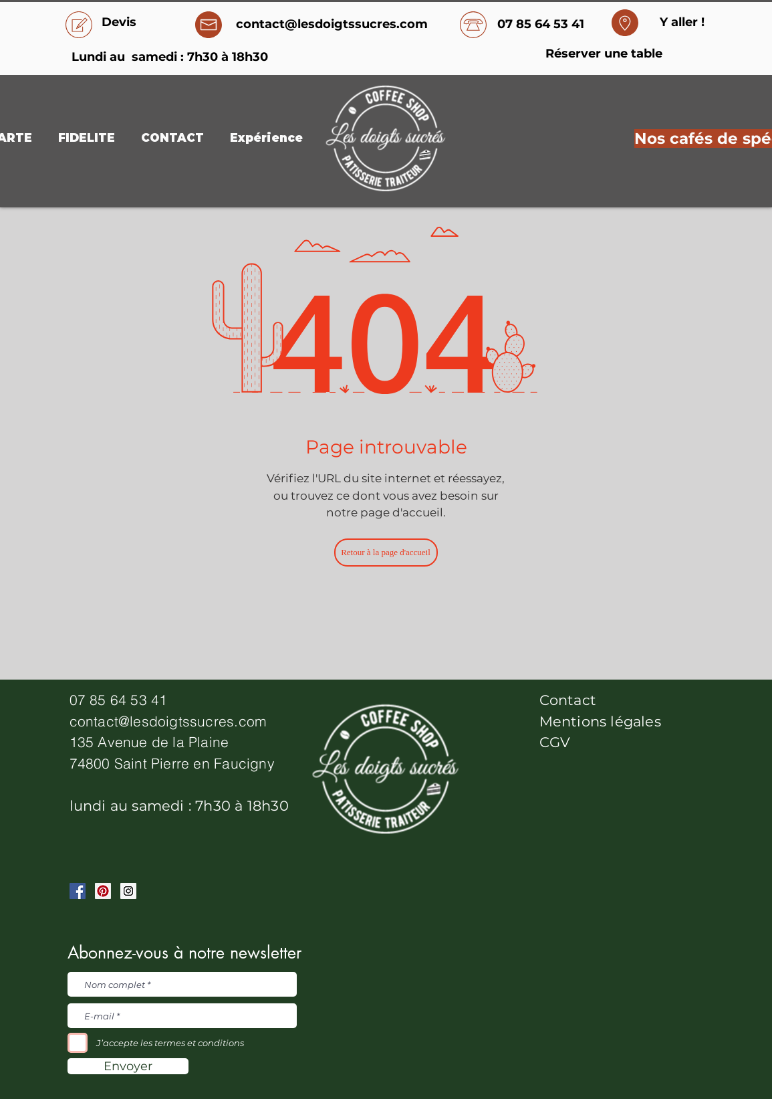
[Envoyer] (128, 1066)
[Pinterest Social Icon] (103, 891)
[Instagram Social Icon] (128, 891)
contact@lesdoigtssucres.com (168, 721)
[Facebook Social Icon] (78, 891)
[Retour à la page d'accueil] (386, 552)
